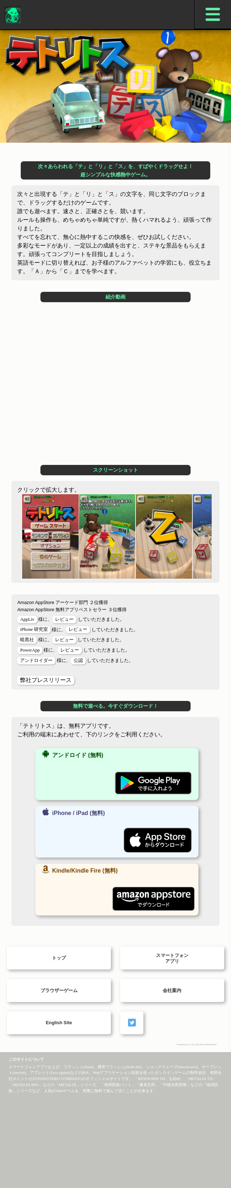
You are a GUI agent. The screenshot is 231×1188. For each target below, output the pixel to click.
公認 (78, 660)
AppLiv (27, 619)
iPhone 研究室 (34, 629)
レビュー (64, 619)
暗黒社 (27, 639)
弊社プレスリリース (46, 680)
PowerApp (30, 650)
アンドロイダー (36, 660)
